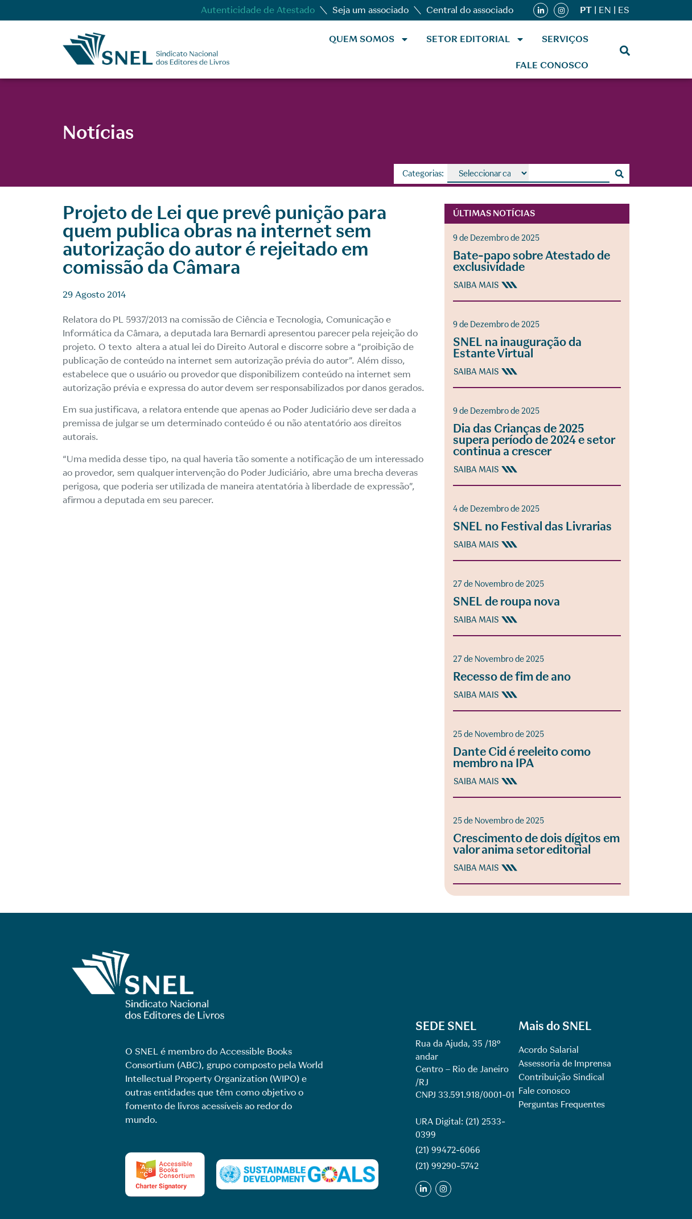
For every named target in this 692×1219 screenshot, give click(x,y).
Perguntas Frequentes (561, 1104)
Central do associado (469, 10)
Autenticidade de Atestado (258, 10)
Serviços (565, 39)
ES (623, 10)
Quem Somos (369, 39)
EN (605, 10)
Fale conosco (552, 65)
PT (586, 10)
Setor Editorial (475, 39)
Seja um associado (370, 10)
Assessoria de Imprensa (564, 1064)
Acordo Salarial (548, 1050)
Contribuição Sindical (561, 1077)
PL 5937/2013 (140, 319)
